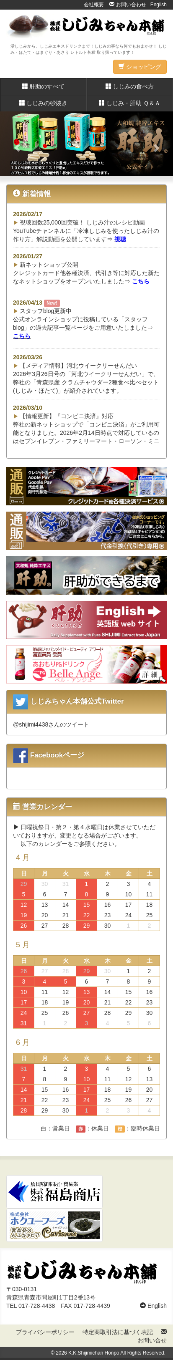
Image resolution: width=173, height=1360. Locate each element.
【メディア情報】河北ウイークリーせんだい (75, 365)
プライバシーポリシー (45, 1332)
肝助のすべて (43, 86)
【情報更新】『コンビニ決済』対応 (63, 416)
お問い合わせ (127, 5)
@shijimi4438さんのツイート (51, 724)
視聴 (120, 239)
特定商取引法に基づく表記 (118, 1332)
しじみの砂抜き (43, 103)
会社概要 (94, 5)
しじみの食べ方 (130, 86)
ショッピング (140, 66)
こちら (141, 281)
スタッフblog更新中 (42, 311)
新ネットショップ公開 (45, 264)
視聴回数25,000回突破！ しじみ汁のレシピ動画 (79, 222)
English (158, 5)
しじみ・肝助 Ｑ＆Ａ (129, 103)
